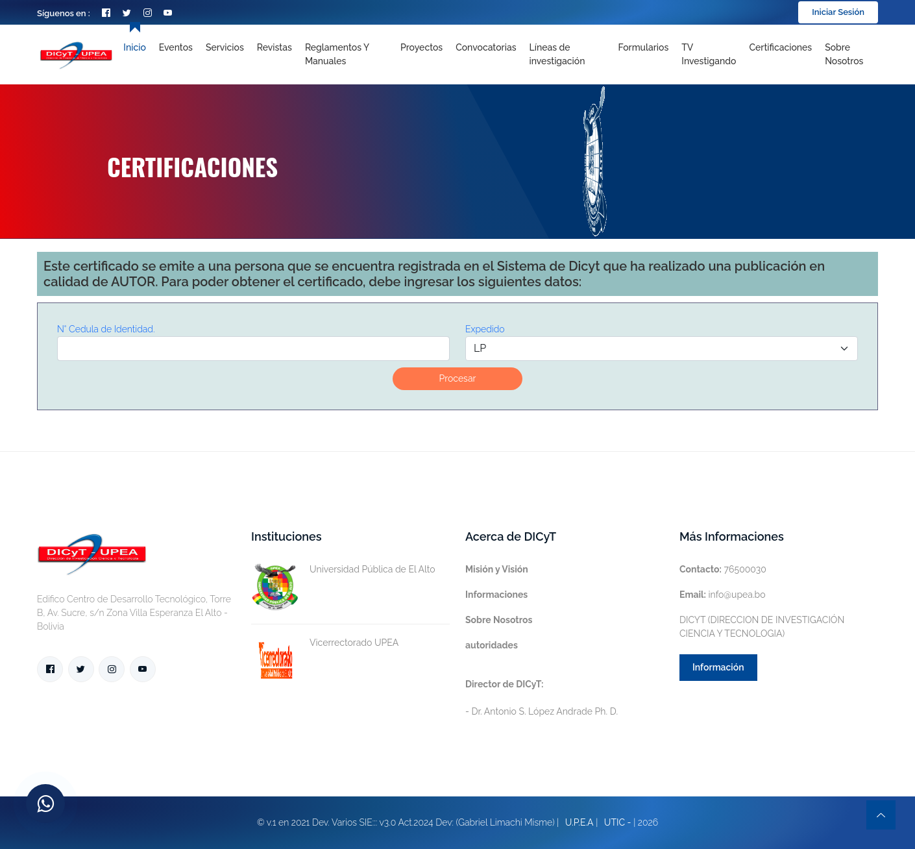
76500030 (722, 569)
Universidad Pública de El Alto (343, 569)
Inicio (134, 47)
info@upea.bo (722, 594)
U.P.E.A (579, 822)
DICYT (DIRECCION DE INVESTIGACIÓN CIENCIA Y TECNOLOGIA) (761, 627)
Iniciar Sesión (838, 12)
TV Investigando (708, 54)
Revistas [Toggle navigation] (274, 47)
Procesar (457, 378)
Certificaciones (781, 47)
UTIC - (617, 822)
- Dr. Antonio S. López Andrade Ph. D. (541, 698)
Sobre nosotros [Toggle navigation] (844, 54)
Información (718, 667)
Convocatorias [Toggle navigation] (486, 47)
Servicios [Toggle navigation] (225, 47)
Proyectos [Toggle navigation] (421, 47)
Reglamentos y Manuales (337, 54)
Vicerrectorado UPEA (324, 643)
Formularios (643, 47)
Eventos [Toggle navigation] (176, 47)
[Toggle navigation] (567, 54)
